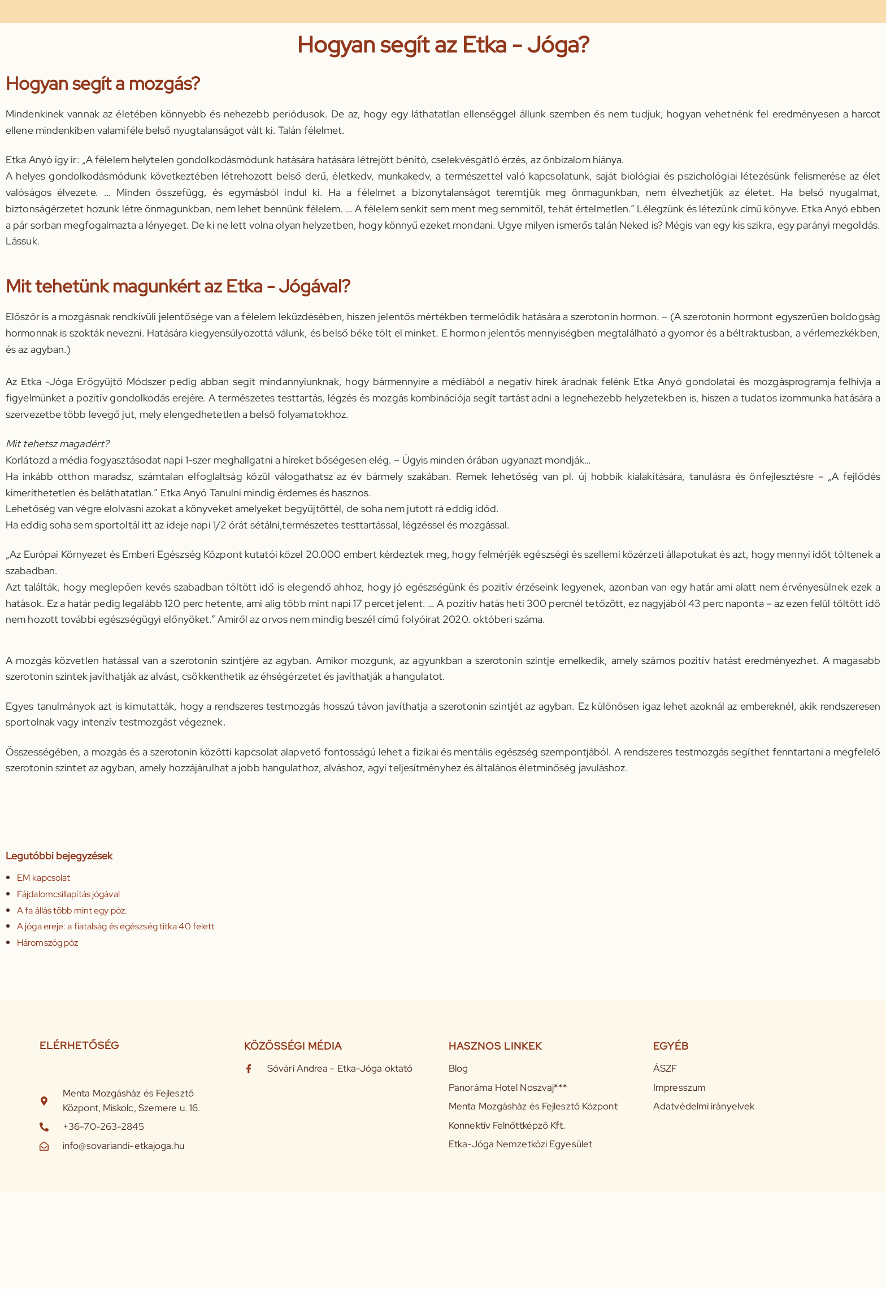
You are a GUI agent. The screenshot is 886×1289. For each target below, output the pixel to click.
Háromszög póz (47, 943)
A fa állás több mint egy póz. (72, 910)
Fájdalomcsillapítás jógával (68, 894)
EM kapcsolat (43, 878)
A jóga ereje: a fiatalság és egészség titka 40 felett (116, 926)
